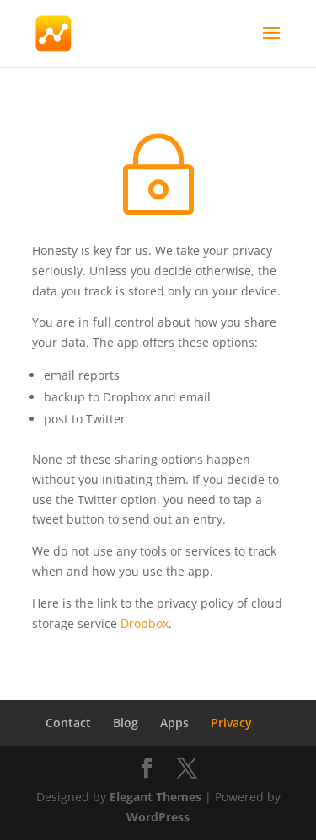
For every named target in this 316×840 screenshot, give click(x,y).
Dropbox (145, 623)
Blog (125, 723)
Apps (174, 723)
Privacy (231, 723)
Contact (68, 723)
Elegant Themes (155, 797)
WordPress (158, 817)
